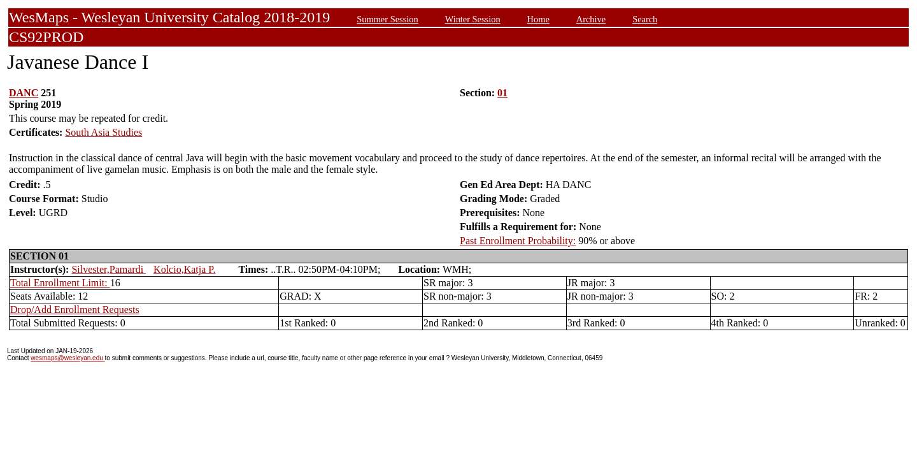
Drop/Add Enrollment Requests (74, 309)
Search (644, 19)
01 (502, 92)
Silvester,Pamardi (108, 269)
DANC (23, 92)
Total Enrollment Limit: (60, 282)
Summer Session (387, 19)
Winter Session (473, 19)
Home (538, 19)
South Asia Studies (103, 132)
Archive (591, 19)
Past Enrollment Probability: (518, 240)
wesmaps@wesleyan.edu (67, 357)
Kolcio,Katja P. (184, 269)
